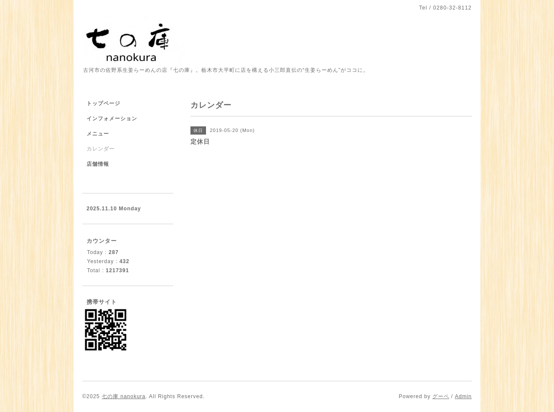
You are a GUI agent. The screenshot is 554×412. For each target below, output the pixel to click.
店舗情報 (98, 164)
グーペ (440, 396)
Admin (463, 396)
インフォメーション (112, 119)
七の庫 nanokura (123, 396)
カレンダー (101, 149)
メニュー (98, 134)
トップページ (103, 103)
